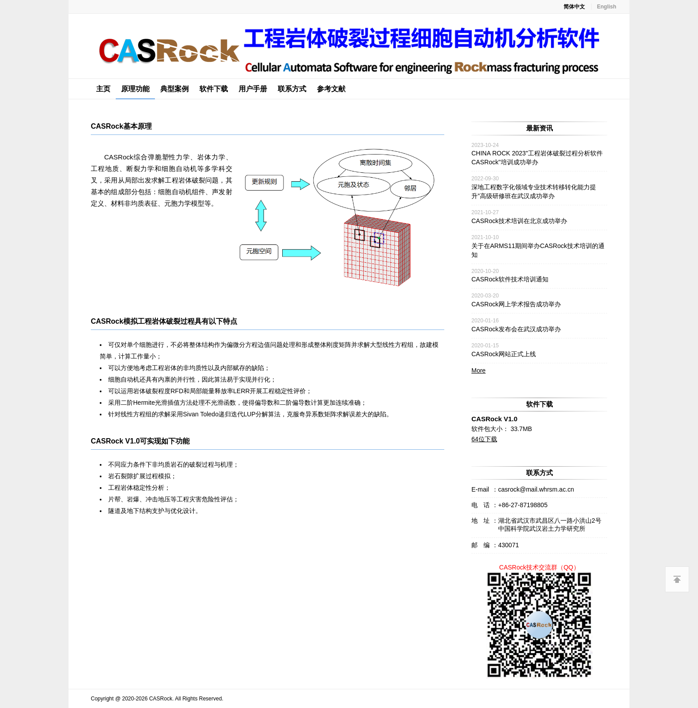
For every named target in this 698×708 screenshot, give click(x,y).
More (478, 370)
